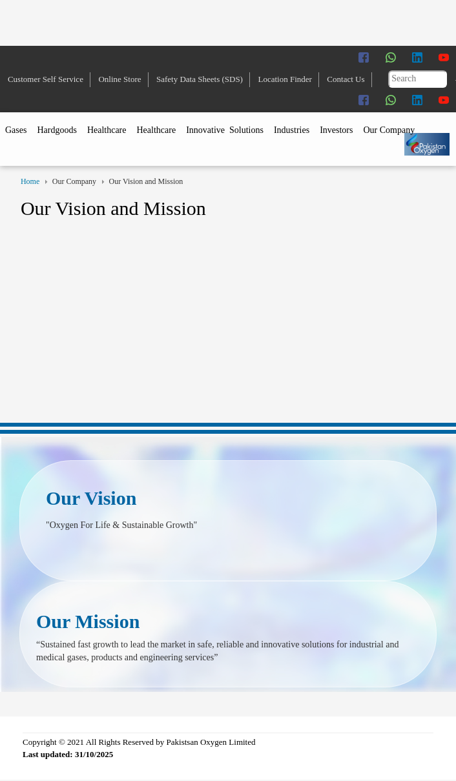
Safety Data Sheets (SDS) (199, 79)
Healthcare (107, 130)
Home (30, 181)
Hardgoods (56, 130)
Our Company (389, 130)
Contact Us (345, 79)
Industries (291, 130)
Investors (336, 130)
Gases (15, 130)
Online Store (119, 79)
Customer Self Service (45, 79)
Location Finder (284, 79)
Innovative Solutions (225, 130)
